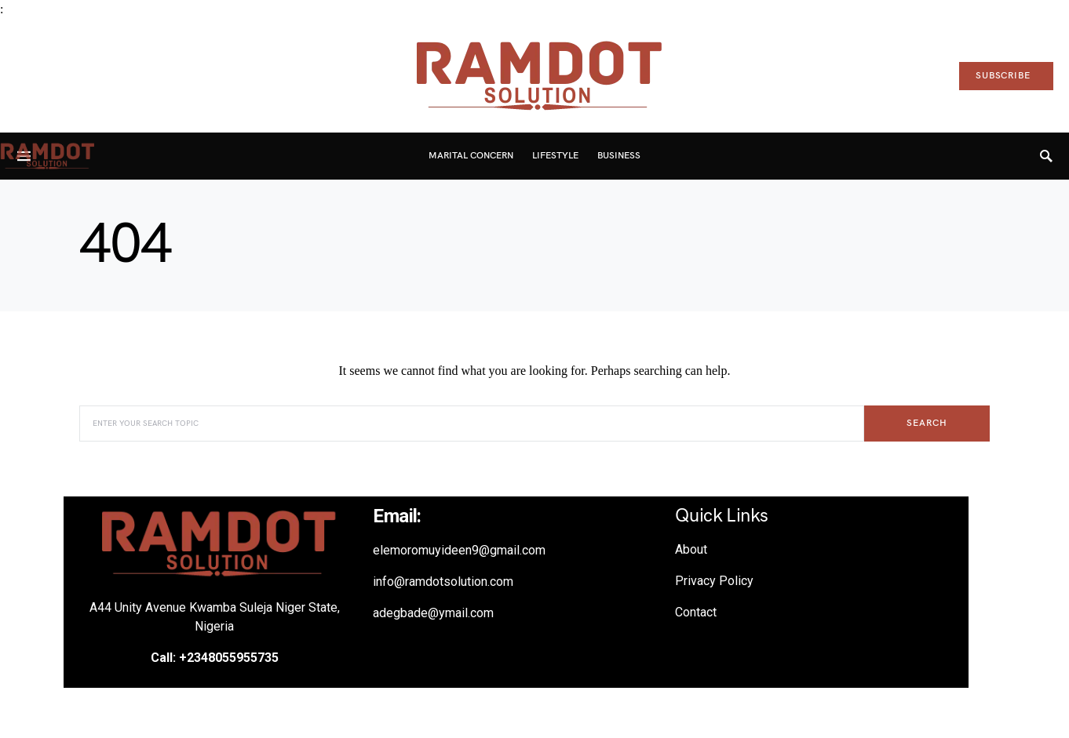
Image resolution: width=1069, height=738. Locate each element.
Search (927, 423)
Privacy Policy (714, 580)
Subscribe (1003, 76)
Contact (696, 612)
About (691, 549)
